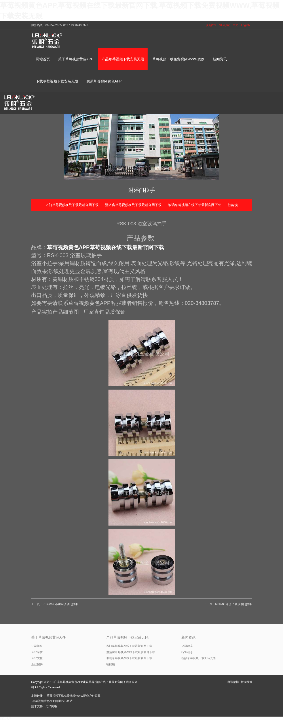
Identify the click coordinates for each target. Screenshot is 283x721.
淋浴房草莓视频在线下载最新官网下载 (133, 205)
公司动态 (187, 646)
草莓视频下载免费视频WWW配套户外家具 (74, 695)
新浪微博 (246, 682)
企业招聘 (37, 664)
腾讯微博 (233, 682)
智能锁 (233, 205)
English (245, 25)
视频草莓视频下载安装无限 (198, 658)
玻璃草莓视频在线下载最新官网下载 (194, 205)
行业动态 (187, 652)
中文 (235, 25)
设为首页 (211, 25)
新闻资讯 (188, 637)
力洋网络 (51, 706)
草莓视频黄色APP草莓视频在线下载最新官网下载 (105, 247)
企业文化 (37, 658)
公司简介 (37, 646)
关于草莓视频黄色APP (48, 637)
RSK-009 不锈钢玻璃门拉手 (60, 604)
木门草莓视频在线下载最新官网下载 (72, 205)
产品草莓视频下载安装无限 (127, 637)
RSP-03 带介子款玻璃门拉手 (233, 604)
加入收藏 (224, 25)
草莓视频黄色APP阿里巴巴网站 (52, 701)
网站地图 (5, 718)
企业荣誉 (37, 652)
